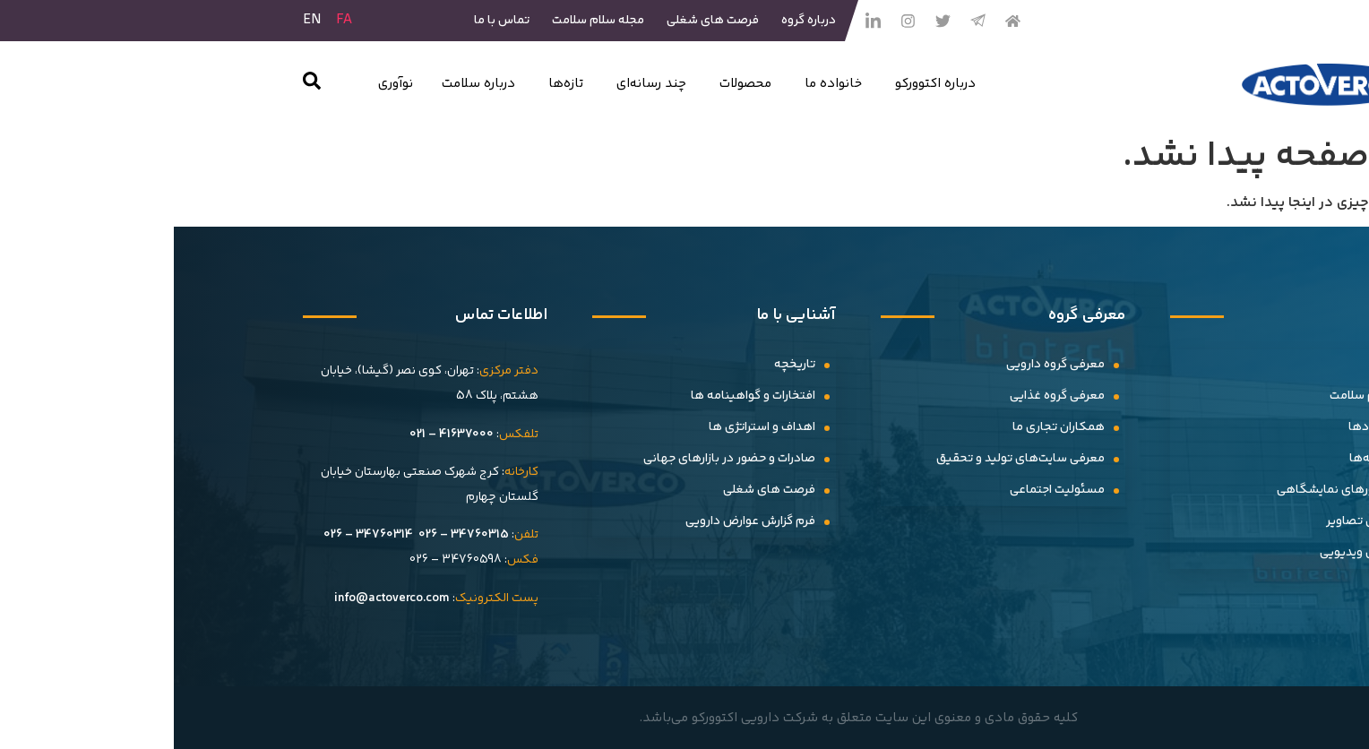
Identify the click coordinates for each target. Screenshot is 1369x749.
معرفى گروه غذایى (883, 396)
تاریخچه (620, 364)
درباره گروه (634, 20)
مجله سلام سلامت (424, 20)
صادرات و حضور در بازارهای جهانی (555, 459)
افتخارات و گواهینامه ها (579, 396)
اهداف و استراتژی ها (588, 427)
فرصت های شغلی (539, 20)
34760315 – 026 (290, 535)
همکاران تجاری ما (885, 427)
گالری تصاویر (1185, 521)
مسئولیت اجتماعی (883, 490)
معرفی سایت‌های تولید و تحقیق (846, 459)
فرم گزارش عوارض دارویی (576, 521)
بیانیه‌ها (1197, 459)
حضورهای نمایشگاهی (1161, 490)
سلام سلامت (1187, 396)
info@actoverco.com (218, 598)
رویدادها (1197, 427)
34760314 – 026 (194, 535)
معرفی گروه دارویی (881, 364)
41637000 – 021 (278, 434)
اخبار (1207, 364)
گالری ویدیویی (1182, 553)
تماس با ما (328, 20)
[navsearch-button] (138, 85)
